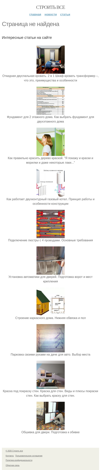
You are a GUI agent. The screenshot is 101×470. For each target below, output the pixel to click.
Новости (51, 14)
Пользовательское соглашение (29, 456)
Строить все (50, 7)
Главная (35, 14)
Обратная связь (13, 465)
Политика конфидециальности (19, 460)
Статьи (65, 14)
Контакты (10, 456)
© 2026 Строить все (14, 451)
